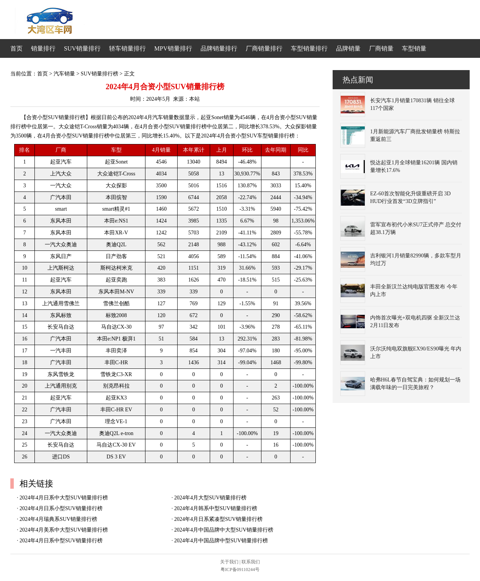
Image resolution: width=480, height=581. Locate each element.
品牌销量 (348, 48)
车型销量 (414, 48)
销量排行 (43, 48)
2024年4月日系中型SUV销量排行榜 (61, 540)
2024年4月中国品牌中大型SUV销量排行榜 (223, 530)
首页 (16, 48)
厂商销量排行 (264, 48)
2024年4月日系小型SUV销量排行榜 (61, 508)
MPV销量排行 (173, 48)
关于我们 (229, 562)
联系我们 (251, 562)
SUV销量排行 (82, 48)
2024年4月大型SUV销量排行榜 (210, 498)
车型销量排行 (309, 48)
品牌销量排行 (219, 48)
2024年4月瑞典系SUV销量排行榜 (58, 519)
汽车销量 (64, 74)
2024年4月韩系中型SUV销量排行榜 (215, 508)
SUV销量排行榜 (99, 74)
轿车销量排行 (127, 48)
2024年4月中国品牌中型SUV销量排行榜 (221, 540)
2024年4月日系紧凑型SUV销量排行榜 (218, 519)
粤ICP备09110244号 (240, 569)
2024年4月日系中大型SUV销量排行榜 (64, 498)
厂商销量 (381, 48)
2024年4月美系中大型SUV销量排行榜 (64, 530)
